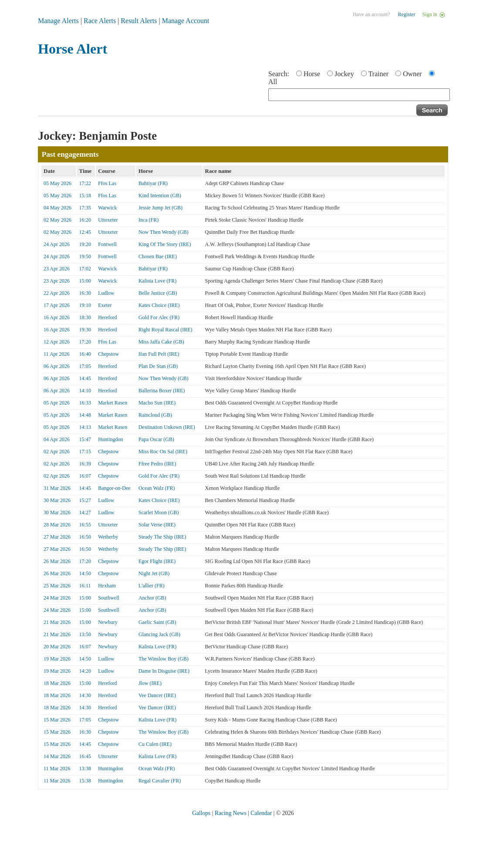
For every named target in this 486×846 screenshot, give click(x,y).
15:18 (85, 195)
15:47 (85, 439)
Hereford (107, 317)
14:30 (85, 695)
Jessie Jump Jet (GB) (160, 208)
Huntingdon (110, 439)
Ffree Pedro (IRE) (157, 464)
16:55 (85, 525)
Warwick (107, 208)
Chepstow (108, 354)
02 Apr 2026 (57, 451)
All (272, 81)
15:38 (85, 781)
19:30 (85, 330)
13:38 (85, 768)
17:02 (85, 269)
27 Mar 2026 (57, 537)
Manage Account (185, 20)
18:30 (85, 317)
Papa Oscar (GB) (156, 439)
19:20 (85, 244)
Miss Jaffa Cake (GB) (161, 342)
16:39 (85, 464)
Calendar (261, 813)
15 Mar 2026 (57, 720)
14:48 (85, 415)
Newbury (108, 622)
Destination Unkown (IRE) (166, 427)
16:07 (85, 476)
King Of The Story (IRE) (164, 244)
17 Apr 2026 (57, 305)
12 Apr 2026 (57, 342)
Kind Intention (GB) (159, 195)
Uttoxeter (108, 220)
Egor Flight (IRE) (157, 561)
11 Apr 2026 (57, 354)
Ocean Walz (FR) (156, 488)
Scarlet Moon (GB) (158, 512)
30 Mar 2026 (57, 500)
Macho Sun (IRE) (157, 403)
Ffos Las (107, 183)
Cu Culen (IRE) (155, 744)
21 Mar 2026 (57, 622)
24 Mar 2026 (57, 598)
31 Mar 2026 (57, 488)
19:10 (85, 305)
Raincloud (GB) (155, 415)
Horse (312, 74)
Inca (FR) (148, 220)
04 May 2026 (57, 208)
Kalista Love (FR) (157, 281)
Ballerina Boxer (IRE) (161, 391)
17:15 (85, 451)
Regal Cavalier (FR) (159, 781)
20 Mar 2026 (57, 647)
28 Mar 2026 (57, 525)
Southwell (108, 598)
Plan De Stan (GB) (158, 366)
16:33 (85, 403)
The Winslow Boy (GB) (163, 659)
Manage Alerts (58, 20)
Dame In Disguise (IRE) (163, 671)
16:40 (85, 354)
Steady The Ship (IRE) (162, 537)
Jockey (344, 74)
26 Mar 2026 (57, 561)
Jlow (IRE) (150, 683)
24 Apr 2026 (57, 244)
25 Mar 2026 (57, 586)
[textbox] (359, 94)
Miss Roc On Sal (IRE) (162, 451)
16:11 (85, 586)
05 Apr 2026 (57, 403)
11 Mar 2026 (57, 768)
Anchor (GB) (152, 598)
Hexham (107, 586)
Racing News (230, 813)
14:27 (85, 512)
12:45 (85, 232)
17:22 (85, 183)
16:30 (85, 293)
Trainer (378, 74)
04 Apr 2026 (57, 439)
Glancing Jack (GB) (159, 634)
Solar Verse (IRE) (157, 525)
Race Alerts (100, 20)
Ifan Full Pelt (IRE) (158, 354)
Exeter (104, 305)
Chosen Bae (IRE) (157, 256)
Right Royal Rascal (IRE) (165, 330)
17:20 (85, 342)
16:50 (85, 537)
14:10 (85, 391)
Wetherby (108, 537)
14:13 (85, 427)
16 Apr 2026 (57, 317)
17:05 (85, 366)
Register (406, 14)
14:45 (85, 378)
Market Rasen (112, 403)
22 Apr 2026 (57, 293)
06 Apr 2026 (57, 366)
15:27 (85, 500)
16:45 (85, 756)
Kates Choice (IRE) (159, 305)
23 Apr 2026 (57, 269)
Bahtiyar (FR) (153, 183)
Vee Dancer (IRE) (157, 695)
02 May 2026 (57, 220)
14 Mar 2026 (57, 756)
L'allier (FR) (151, 586)
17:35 (85, 208)
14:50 (85, 573)
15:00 (85, 281)
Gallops (201, 813)
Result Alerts (139, 20)
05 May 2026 (57, 183)
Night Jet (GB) (153, 573)
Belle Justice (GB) (157, 293)
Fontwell (107, 244)
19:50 (85, 256)
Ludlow (106, 293)
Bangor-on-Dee (114, 488)
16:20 (85, 220)
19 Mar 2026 (57, 659)
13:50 (85, 634)
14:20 (85, 671)
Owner (412, 74)
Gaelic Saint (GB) (157, 622)
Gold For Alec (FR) (158, 317)
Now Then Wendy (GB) (163, 232)
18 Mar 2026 (57, 683)
